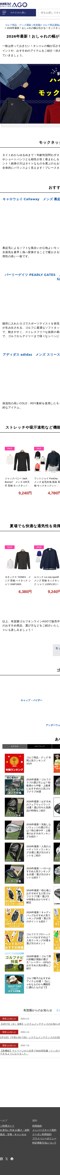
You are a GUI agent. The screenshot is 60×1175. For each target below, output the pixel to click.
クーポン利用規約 (42, 1134)
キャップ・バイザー (31, 700)
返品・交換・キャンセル (13, 1134)
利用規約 (37, 1126)
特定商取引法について (44, 1142)
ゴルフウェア (39, 746)
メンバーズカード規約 (44, 1130)
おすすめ (14, 746)
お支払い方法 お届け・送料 (14, 1130)
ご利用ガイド (7, 1126)
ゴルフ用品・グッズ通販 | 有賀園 (22, 25)
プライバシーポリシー (44, 1138)
